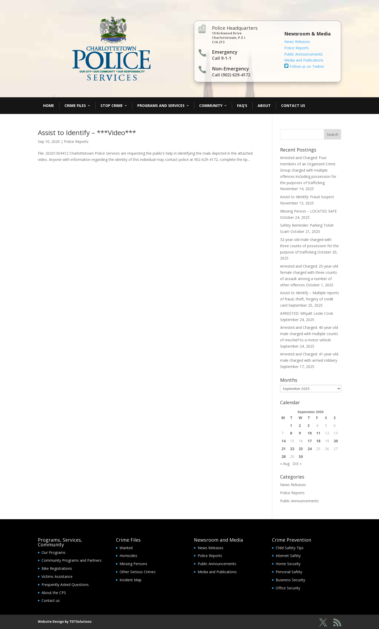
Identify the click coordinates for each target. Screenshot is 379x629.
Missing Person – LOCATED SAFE (308, 211)
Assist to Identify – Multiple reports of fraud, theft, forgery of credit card (309, 299)
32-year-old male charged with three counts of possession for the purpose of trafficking (309, 246)
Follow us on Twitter (304, 66)
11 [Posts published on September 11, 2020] (318, 433)
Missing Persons (133, 563)
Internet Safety (288, 555)
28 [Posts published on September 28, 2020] (283, 456)
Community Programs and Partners (72, 560)
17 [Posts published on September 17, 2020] (309, 440)
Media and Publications (303, 60)
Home (48, 105)
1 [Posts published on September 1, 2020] (291, 425)
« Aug (284, 463)
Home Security (288, 563)
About (264, 105)
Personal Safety (289, 571)
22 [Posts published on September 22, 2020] (292, 448)
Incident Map (130, 579)
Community (210, 105)
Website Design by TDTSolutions (65, 621)
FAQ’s (242, 105)
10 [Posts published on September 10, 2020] (309, 433)
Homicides (128, 555)
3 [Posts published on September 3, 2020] (308, 425)
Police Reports (296, 47)
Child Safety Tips (290, 547)
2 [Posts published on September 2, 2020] (300, 425)
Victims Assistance (57, 576)
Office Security (288, 587)
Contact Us (293, 105)
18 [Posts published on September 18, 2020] (318, 440)
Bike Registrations (57, 568)
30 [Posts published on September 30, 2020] (301, 456)
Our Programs (54, 552)
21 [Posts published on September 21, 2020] (283, 448)
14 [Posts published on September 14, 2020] (283, 440)
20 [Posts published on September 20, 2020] (336, 440)
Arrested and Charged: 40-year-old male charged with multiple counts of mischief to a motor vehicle (309, 333)
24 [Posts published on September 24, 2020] (309, 448)
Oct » (297, 463)
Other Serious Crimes (138, 571)
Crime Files (75, 105)
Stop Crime (111, 105)
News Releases (297, 41)
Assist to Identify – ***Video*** (87, 132)
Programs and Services (161, 105)
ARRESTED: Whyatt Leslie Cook (306, 313)
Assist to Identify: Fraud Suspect (307, 196)
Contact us (51, 600)
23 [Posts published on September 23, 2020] (301, 448)
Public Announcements (303, 54)
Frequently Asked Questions (65, 584)
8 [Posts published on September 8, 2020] (291, 433)
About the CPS (54, 592)
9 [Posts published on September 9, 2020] (300, 433)
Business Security (290, 579)
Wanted (126, 547)
